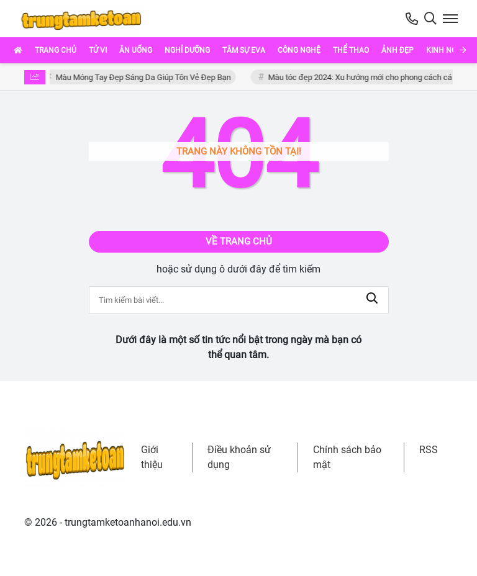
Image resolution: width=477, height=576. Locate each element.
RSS (428, 450)
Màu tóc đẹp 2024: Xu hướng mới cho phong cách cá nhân (371, 77)
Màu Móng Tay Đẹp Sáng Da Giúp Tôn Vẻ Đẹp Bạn (145, 77)
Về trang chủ (239, 241)
